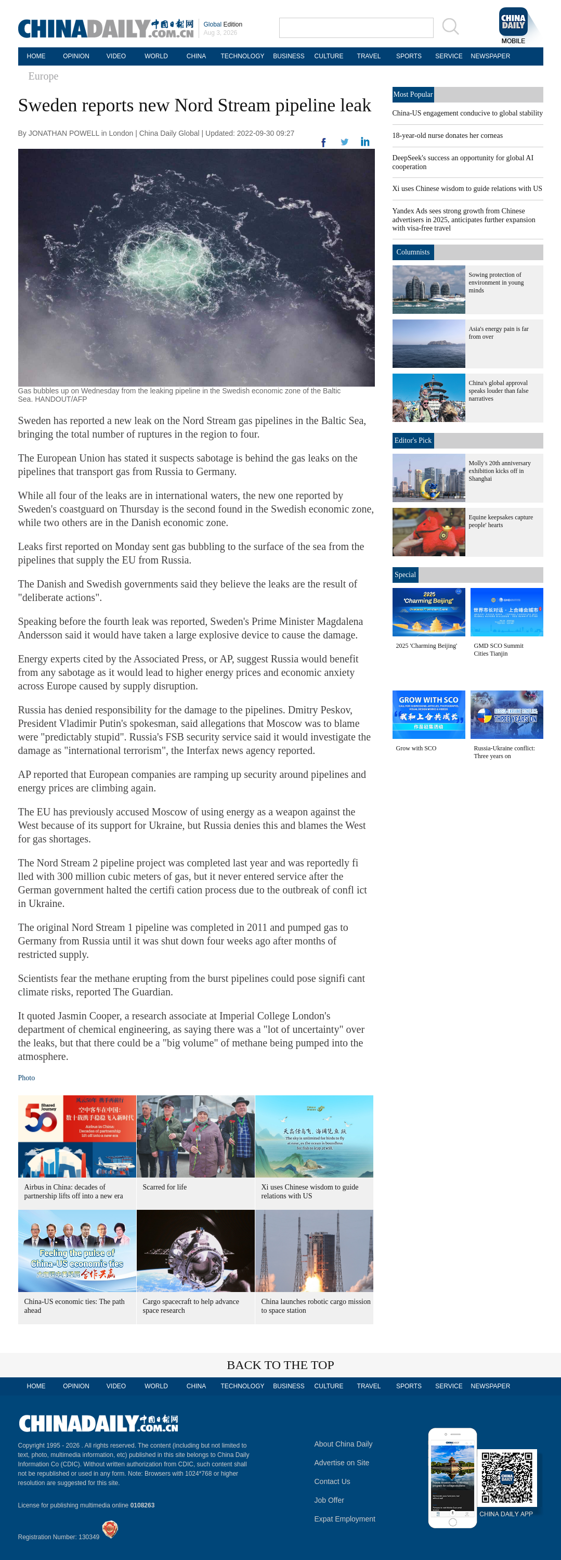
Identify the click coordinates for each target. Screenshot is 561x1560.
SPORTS (409, 56)
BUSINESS (289, 56)
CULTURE (329, 56)
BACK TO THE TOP (280, 1365)
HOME (36, 56)
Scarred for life (165, 1187)
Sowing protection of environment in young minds (496, 282)
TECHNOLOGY (242, 56)
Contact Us (332, 1481)
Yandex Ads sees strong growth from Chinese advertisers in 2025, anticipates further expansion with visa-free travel (464, 219)
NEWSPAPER (489, 56)
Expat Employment (345, 1519)
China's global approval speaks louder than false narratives (499, 390)
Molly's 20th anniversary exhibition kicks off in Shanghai (500, 470)
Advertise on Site (342, 1463)
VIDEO (116, 56)
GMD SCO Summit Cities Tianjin (499, 649)
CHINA (196, 56)
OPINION (76, 56)
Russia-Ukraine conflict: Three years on (505, 752)
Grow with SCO (416, 748)
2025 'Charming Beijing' (427, 645)
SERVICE (448, 56)
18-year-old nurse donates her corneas (448, 135)
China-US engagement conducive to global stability (468, 113)
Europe (44, 76)
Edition (223, 24)
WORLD (156, 56)
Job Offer (329, 1500)
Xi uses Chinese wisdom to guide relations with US (468, 189)
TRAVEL (369, 56)
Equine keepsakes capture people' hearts (501, 521)
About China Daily (344, 1444)
